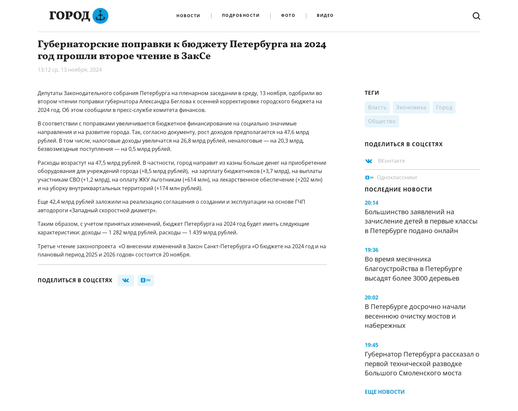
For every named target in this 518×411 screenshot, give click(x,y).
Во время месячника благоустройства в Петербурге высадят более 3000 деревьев (413, 268)
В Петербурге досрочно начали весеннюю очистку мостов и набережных (415, 316)
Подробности (241, 15)
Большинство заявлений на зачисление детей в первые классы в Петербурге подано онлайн (421, 221)
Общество (382, 121)
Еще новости (385, 391)
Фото (288, 15)
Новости (188, 16)
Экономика (411, 107)
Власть (377, 107)
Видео (325, 15)
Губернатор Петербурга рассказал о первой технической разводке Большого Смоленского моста (422, 363)
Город (444, 107)
